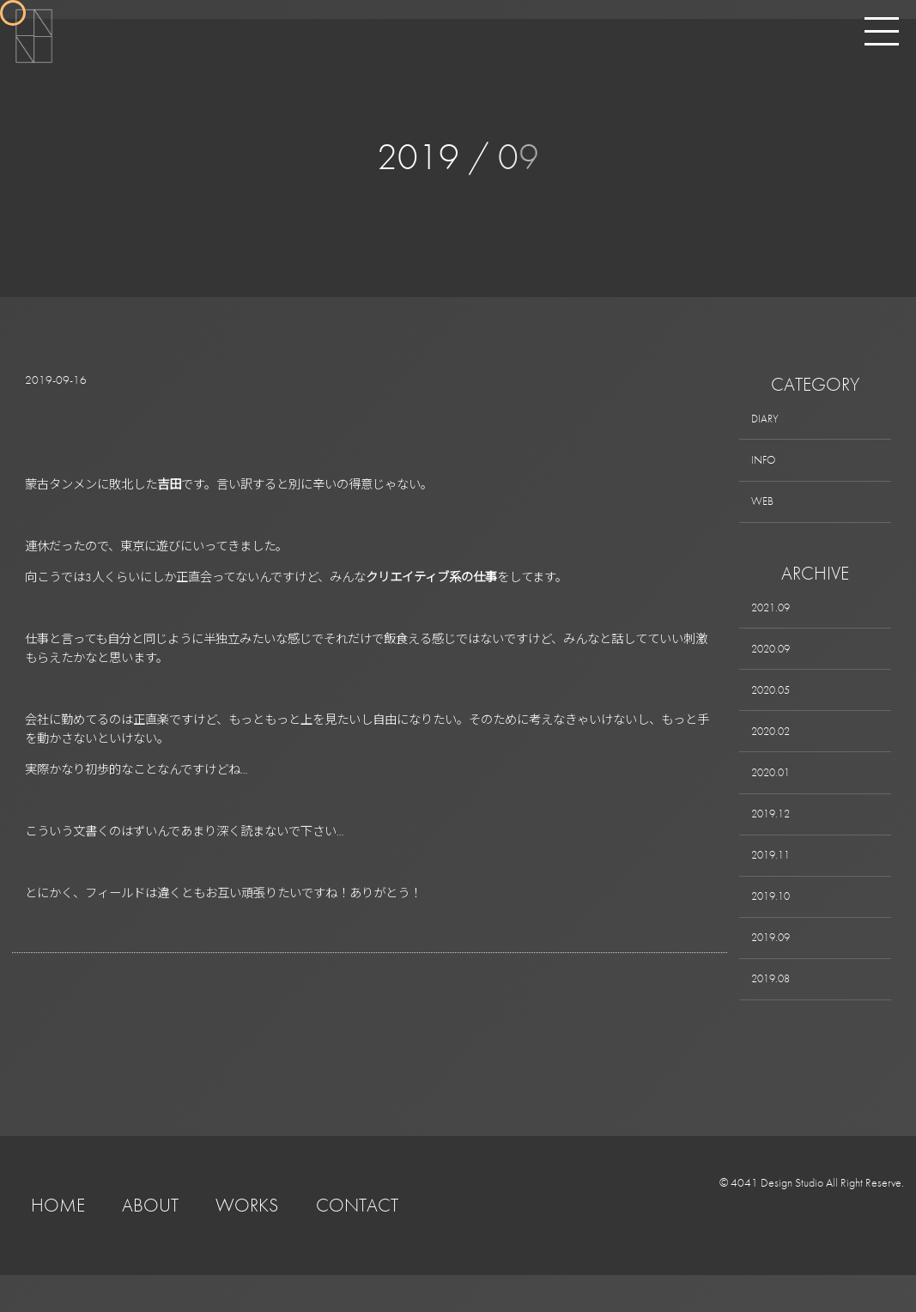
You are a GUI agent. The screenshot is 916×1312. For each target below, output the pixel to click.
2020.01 (774, 793)
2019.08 (774, 1014)
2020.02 (774, 749)
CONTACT (357, 1242)
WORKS (246, 1242)
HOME (58, 1242)
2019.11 (774, 882)
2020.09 (774, 661)
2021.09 (774, 617)
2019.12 (774, 837)
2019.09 (774, 970)
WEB (764, 508)
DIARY (766, 420)
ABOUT (150, 1242)
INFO (765, 463)
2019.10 (774, 925)
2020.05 (774, 705)
